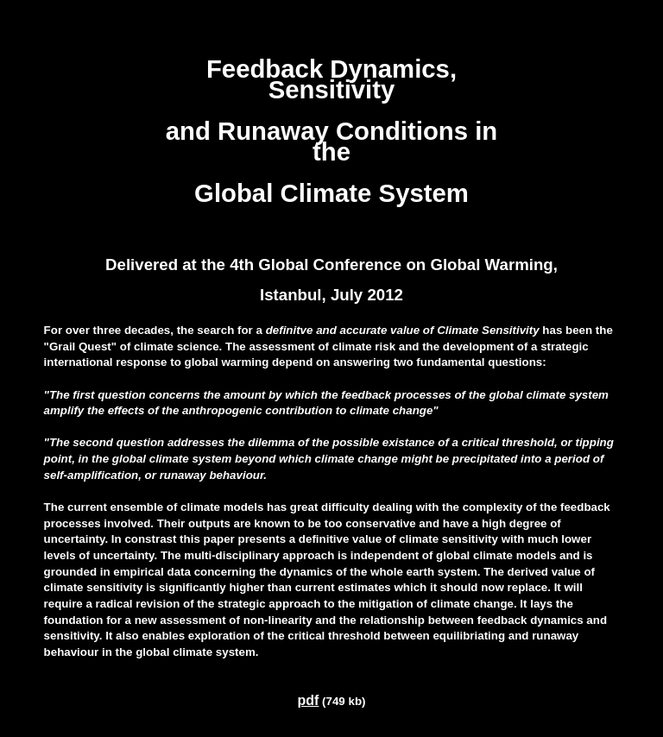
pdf (308, 700)
